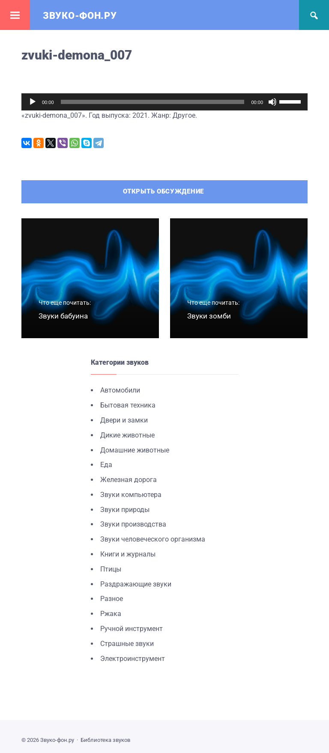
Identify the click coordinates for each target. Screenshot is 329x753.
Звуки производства (133, 525)
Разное (111, 599)
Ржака (110, 614)
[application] (164, 101)
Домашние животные (134, 450)
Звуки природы (125, 510)
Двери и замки (124, 420)
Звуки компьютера (131, 495)
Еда (106, 465)
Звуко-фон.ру (80, 15)
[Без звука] (272, 102)
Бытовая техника (128, 405)
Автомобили (120, 390)
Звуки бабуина (63, 316)
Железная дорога (128, 480)
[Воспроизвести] (32, 102)
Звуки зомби (209, 316)
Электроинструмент (132, 659)
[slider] (153, 102)
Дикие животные (127, 435)
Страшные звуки (127, 644)
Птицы (110, 569)
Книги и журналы (128, 554)
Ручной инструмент (131, 629)
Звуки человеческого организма (152, 539)
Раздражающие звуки (135, 584)
